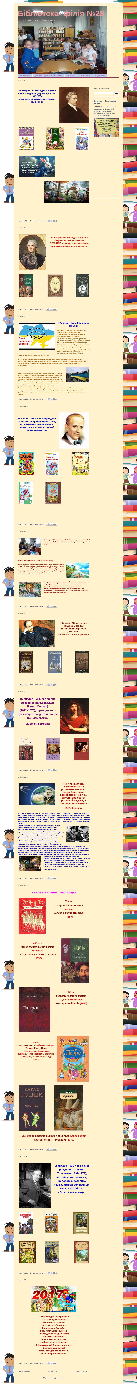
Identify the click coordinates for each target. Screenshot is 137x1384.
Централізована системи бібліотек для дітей (48, 76)
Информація (70, 76)
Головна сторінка (25, 76)
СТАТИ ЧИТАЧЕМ (84, 76)
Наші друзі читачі (99, 76)
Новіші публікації (25, 1371)
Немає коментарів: (37, 221)
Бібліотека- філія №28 (61, 13)
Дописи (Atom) (59, 1378)
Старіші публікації (82, 1371)
